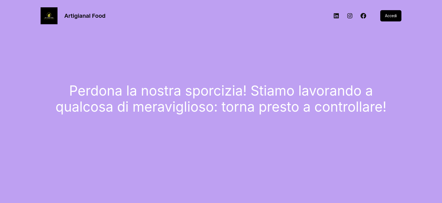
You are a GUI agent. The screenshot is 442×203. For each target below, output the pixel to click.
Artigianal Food (84, 15)
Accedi (391, 16)
